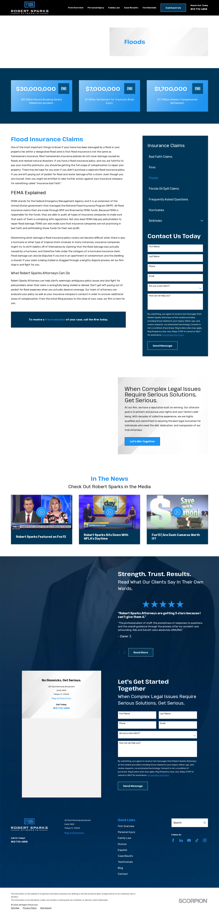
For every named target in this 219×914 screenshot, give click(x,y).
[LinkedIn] (181, 821)
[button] (14, 457)
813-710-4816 (199, 9)
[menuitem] (173, 157)
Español (122, 830)
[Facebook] (173, 821)
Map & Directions (61, 726)
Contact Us (173, 7)
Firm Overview (126, 807)
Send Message (162, 345)
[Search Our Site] (204, 803)
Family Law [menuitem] (114, 7)
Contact (123, 854)
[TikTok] (197, 821)
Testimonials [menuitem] (149, 7)
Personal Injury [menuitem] (96, 7)
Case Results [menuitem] (131, 7)
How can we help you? (159, 296)
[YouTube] (189, 821)
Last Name (154, 256)
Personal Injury (126, 813)
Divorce (122, 825)
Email (151, 276)
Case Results (125, 836)
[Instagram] (205, 821)
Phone (152, 266)
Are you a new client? (159, 286)
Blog (120, 848)
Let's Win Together (142, 441)
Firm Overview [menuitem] (75, 7)
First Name (154, 246)
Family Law (124, 819)
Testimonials (125, 842)
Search (177, 803)
